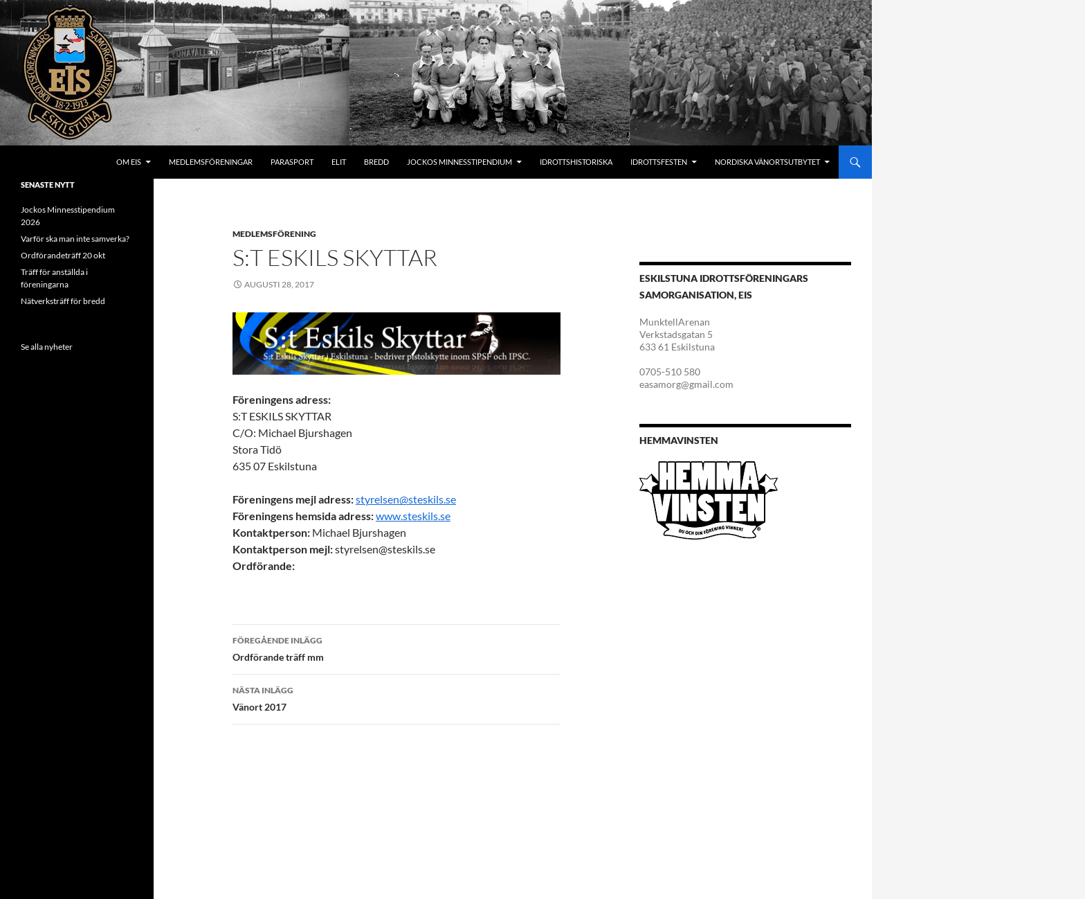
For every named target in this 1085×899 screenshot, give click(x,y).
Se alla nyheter (47, 346)
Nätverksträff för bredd (63, 301)
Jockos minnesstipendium (459, 161)
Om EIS (128, 161)
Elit (338, 161)
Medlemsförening (274, 234)
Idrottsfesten (658, 161)
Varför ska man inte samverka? (75, 238)
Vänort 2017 (396, 697)
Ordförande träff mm (396, 647)
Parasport (292, 161)
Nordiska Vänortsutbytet (767, 161)
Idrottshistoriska (576, 161)
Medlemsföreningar (211, 161)
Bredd (376, 161)
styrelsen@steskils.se (406, 499)
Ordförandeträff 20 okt (63, 255)
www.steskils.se (413, 515)
